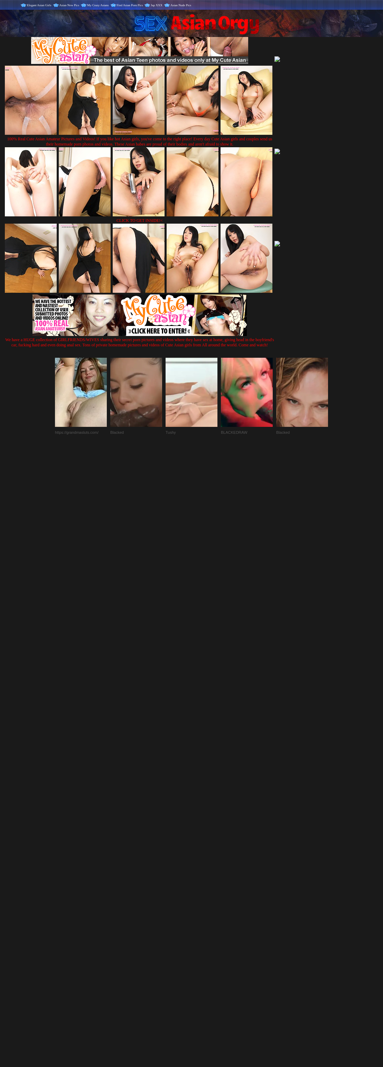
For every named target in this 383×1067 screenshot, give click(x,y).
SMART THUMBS (204, 923)
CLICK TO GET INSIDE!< (139, 220)
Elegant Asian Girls (39, 5)
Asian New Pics (69, 5)
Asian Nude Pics (180, 5)
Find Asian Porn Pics (130, 5)
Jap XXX (156, 5)
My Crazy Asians (98, 5)
